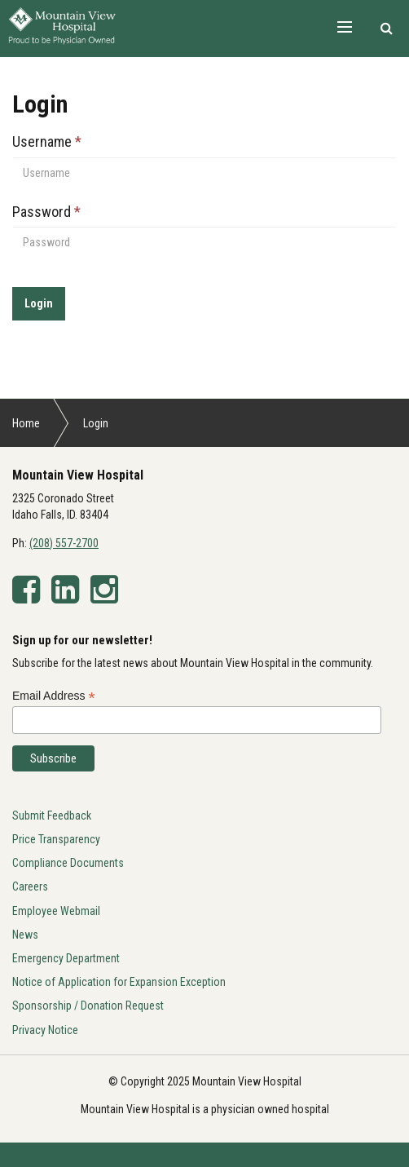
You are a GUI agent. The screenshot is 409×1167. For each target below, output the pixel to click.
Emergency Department (66, 958)
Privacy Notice (45, 1030)
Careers (30, 886)
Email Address (53, 696)
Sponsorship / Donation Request (88, 1005)
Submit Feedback (51, 815)
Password (46, 211)
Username (46, 141)
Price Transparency (56, 839)
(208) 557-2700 (64, 543)
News (25, 934)
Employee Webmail (56, 910)
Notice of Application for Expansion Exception (119, 981)
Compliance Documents (68, 862)
